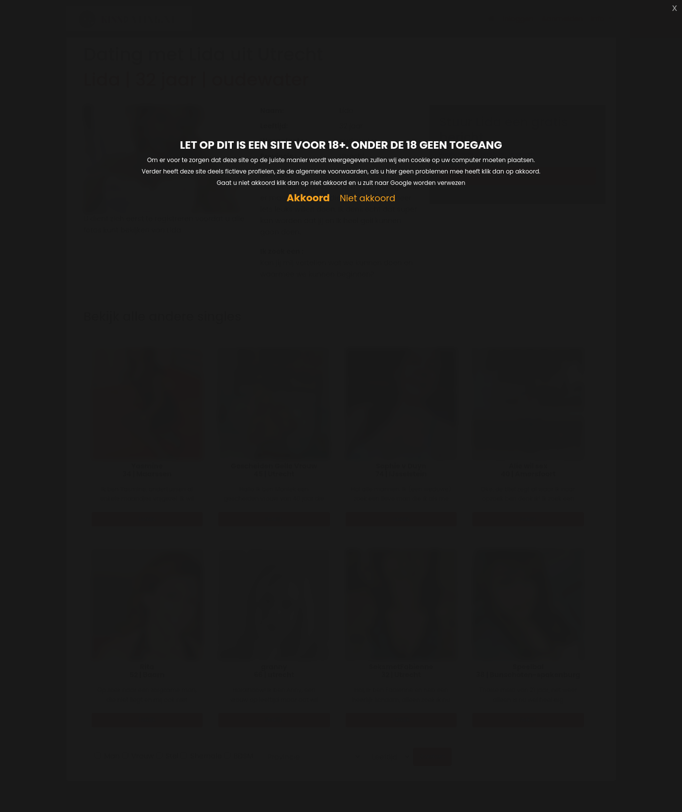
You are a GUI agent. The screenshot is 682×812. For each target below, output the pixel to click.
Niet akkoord (367, 198)
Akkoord (308, 198)
